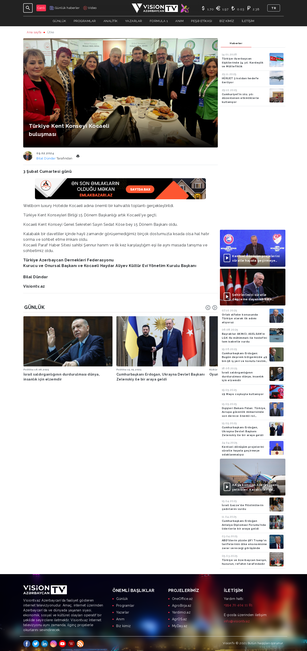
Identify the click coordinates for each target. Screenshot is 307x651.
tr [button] (273, 8)
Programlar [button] (85, 21)
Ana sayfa (34, 32)
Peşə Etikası (201, 21)
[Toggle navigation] (28, 8)
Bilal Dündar (46, 158)
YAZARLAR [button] (133, 21)
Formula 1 (159, 21)
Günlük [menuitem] (122, 599)
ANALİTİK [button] (111, 21)
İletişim (248, 21)
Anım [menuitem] (120, 619)
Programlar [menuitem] (125, 605)
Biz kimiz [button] (226, 21)
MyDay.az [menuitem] (180, 626)
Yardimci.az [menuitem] (181, 612)
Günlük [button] (59, 21)
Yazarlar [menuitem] (122, 612)
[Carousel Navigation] (211, 307)
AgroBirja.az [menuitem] (182, 605)
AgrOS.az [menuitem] (179, 619)
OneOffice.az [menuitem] (182, 599)
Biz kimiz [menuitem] (123, 626)
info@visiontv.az (237, 621)
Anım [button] (179, 21)
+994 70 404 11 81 (238, 605)
